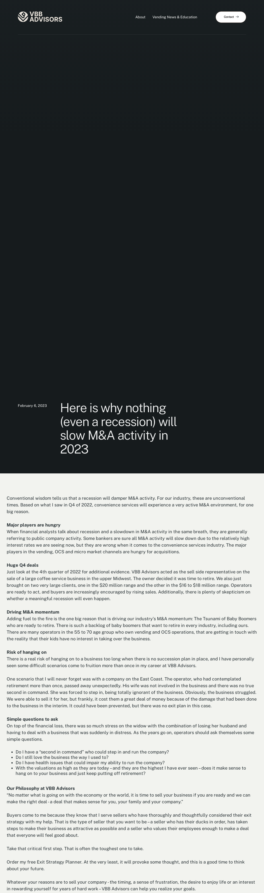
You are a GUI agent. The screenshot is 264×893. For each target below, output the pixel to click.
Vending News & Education (175, 17)
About (140, 17)
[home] (40, 17)
